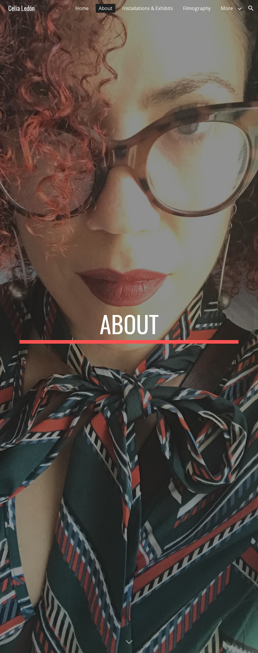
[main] (129, 326)
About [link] (105, 8)
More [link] (227, 8)
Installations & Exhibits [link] (147, 8)
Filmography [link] (197, 8)
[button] (251, 8)
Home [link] (82, 8)
